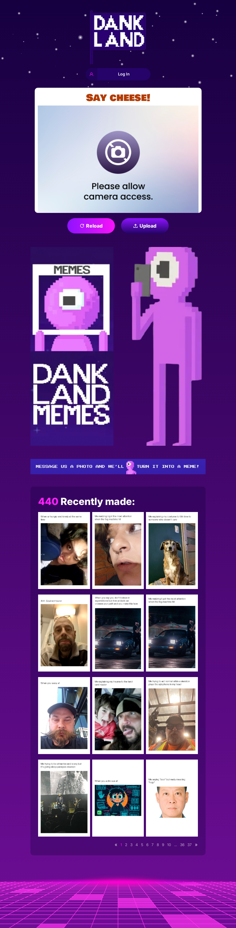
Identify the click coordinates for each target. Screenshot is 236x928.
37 (189, 844)
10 (169, 844)
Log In (108, 74)
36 (182, 844)
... (175, 844)
